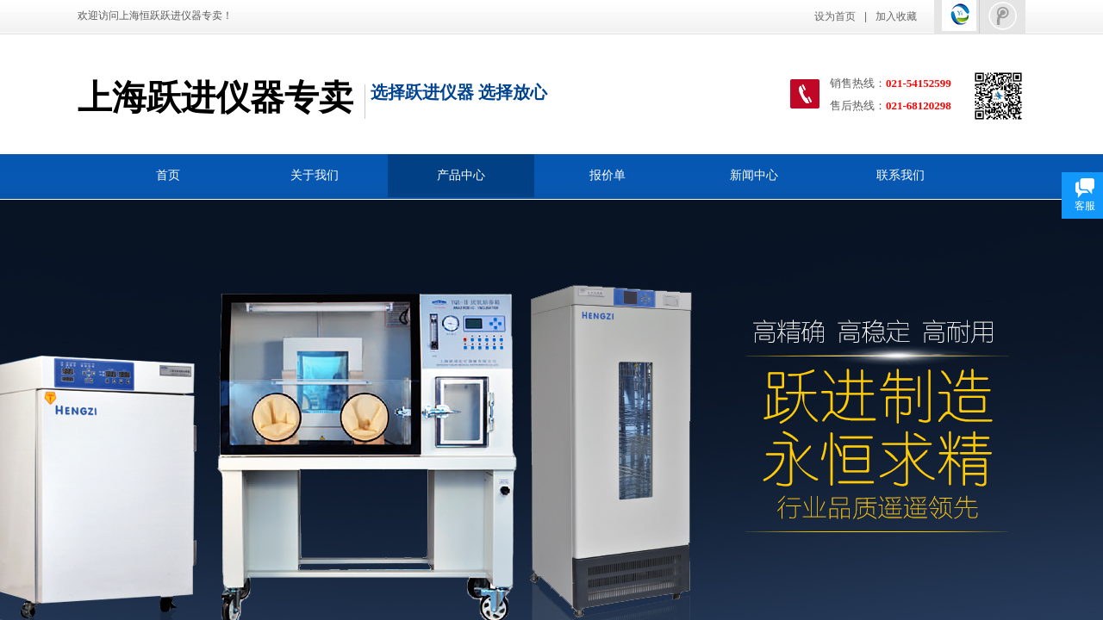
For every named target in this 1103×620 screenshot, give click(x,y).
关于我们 (314, 175)
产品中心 (461, 175)
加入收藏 (896, 16)
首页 (168, 175)
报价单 (607, 175)
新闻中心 (754, 175)
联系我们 (900, 175)
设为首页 (835, 16)
